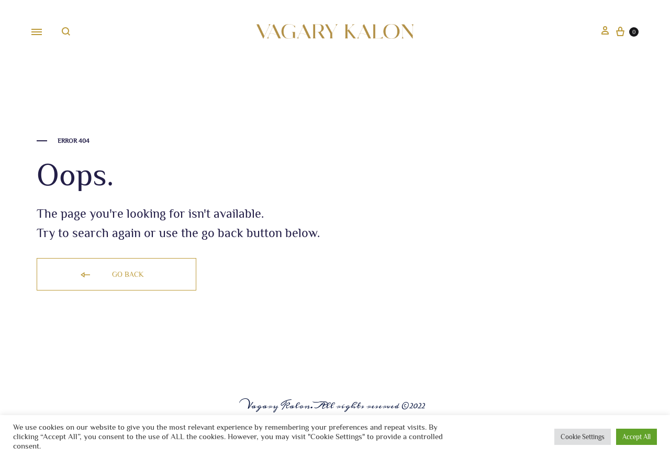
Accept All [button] (636, 437)
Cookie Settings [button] (583, 437)
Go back (111, 275)
